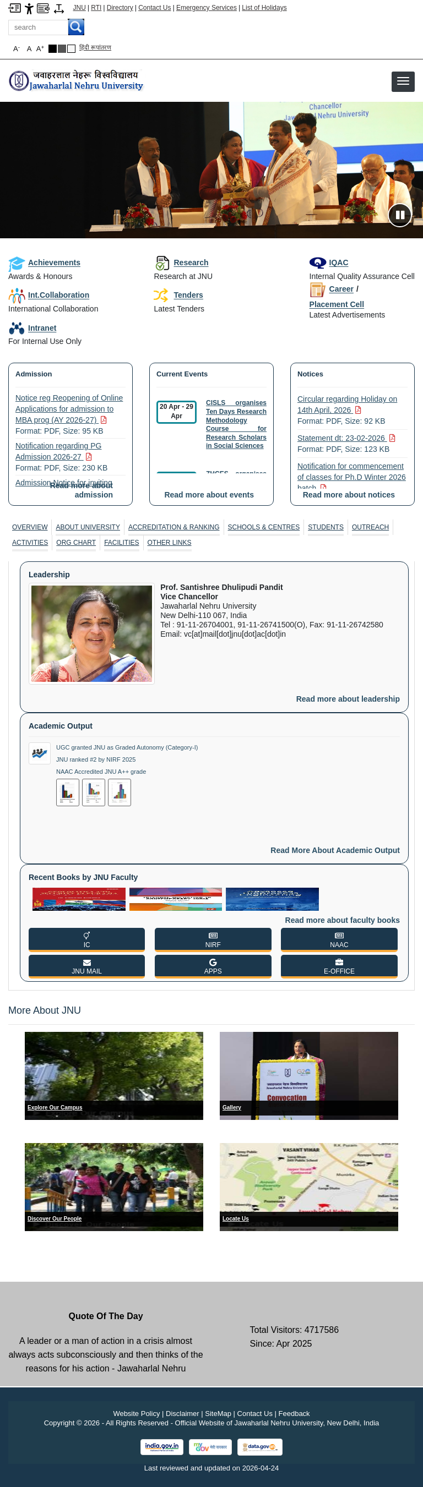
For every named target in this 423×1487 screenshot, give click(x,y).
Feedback (294, 1413)
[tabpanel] (211, 771)
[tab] (30, 527)
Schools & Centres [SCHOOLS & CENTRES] (264, 527)
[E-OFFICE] (339, 967)
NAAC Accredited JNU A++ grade (101, 771)
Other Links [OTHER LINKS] (170, 542)
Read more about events (209, 494)
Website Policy (136, 1413)
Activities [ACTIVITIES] (30, 542)
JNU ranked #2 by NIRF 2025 (95, 759)
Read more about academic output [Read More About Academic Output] (335, 850)
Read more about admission (81, 490)
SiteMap (218, 1413)
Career (332, 289)
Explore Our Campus (55, 1108)
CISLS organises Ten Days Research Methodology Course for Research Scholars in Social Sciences (236, 424)
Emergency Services (206, 8)
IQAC (329, 262)
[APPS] (213, 967)
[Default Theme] (71, 49)
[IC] (87, 940)
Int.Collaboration (48, 295)
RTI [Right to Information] (96, 8)
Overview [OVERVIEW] (29, 527)
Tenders (178, 295)
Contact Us (154, 8)
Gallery (232, 1108)
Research (181, 262)
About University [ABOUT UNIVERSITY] (88, 527)
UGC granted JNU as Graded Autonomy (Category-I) (127, 747)
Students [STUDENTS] (326, 527)
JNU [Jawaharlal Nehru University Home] (79, 8)
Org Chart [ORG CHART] (76, 542)
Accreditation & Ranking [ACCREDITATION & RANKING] (174, 527)
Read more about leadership (348, 699)
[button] (403, 81)
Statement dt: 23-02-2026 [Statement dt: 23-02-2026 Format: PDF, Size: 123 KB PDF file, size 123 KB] (346, 444)
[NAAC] (339, 940)
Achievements (44, 262)
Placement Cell (337, 304)
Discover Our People (55, 1219)
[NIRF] (213, 940)
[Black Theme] (52, 49)
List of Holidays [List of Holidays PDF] (264, 8)
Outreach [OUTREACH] (370, 527)
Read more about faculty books (342, 920)
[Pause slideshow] (400, 215)
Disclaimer (182, 1413)
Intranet (32, 328)
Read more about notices (349, 494)
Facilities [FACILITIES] (121, 542)
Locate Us (236, 1219)
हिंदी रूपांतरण (95, 47)
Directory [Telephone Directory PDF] (120, 8)
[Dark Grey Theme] (62, 49)
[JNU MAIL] (87, 967)
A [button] (40, 48)
